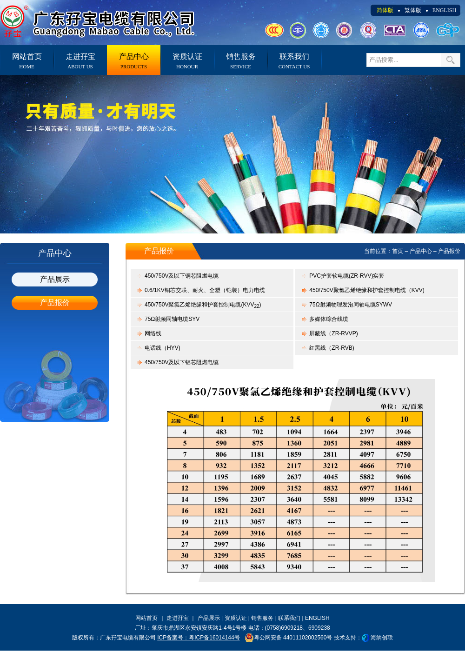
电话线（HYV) (162, 348)
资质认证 (187, 61)
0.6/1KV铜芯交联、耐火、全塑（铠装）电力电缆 (205, 290)
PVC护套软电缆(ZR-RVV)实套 (346, 276)
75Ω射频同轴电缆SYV (172, 319)
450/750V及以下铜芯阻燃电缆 (182, 276)
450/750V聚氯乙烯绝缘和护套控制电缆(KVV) (203, 305)
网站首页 (26, 61)
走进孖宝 (80, 61)
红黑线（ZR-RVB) (331, 348)
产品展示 (55, 279)
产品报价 (55, 302)
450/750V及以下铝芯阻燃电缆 (182, 362)
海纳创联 (382, 637)
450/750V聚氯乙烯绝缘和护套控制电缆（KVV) (366, 290)
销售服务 (240, 61)
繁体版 (413, 10)
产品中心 (133, 61)
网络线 (153, 333)
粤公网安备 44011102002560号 (288, 637)
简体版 (385, 10)
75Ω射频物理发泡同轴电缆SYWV (350, 304)
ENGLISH (444, 10)
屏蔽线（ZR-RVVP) (333, 333)
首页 (397, 251)
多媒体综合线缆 (328, 319)
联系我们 (294, 61)
